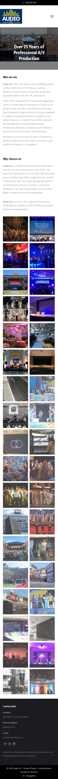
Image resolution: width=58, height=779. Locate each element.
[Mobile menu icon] (52, 16)
